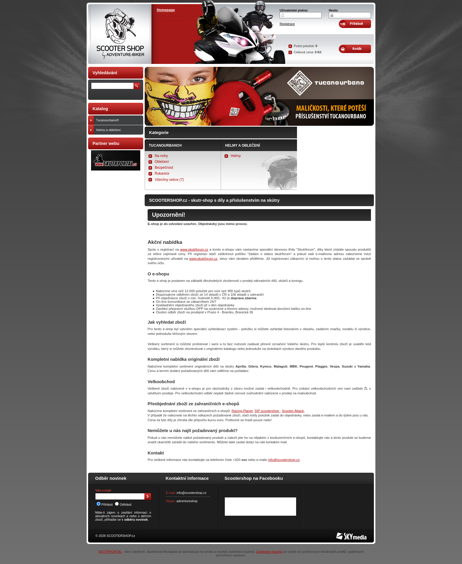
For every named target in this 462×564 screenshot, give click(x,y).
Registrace (287, 24)
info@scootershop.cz (284, 460)
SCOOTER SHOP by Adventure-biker (119, 34)
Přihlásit (105, 504)
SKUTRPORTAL (109, 551)
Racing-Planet (242, 411)
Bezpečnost (164, 168)
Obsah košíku (355, 49)
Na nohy (161, 156)
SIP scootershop (267, 411)
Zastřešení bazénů (269, 551)
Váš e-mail (103, 490)
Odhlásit (123, 504)
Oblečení (162, 162)
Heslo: (334, 10)
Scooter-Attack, (293, 411)
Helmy (236, 156)
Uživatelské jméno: (294, 10)
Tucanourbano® (165, 145)
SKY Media (344, 534)
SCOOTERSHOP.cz (121, 535)
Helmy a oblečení (242, 145)
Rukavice (162, 173)
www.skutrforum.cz (194, 249)
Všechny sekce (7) (169, 180)
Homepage (166, 10)
